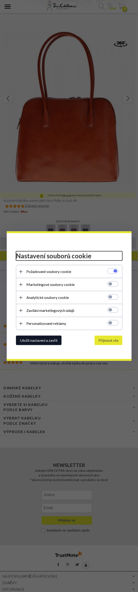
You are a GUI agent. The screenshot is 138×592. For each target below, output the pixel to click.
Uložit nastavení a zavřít (39, 340)
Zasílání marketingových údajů (50, 310)
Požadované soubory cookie (48, 271)
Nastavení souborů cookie (54, 256)
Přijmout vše (108, 340)
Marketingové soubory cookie (50, 284)
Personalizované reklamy (46, 323)
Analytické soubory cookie (47, 297)
